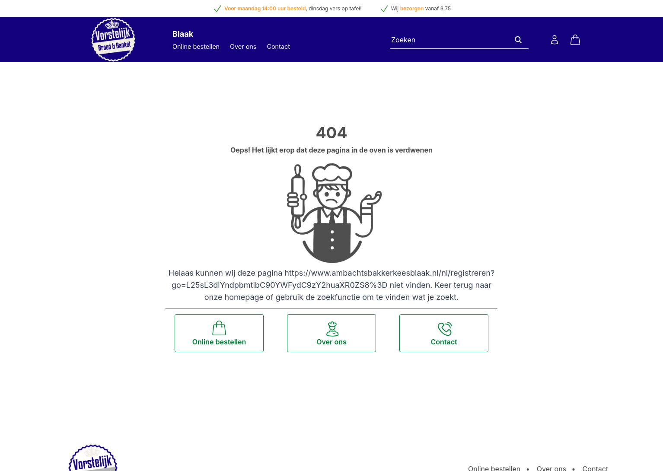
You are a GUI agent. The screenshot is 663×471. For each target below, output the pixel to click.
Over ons (243, 46)
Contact (278, 46)
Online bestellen (196, 46)
